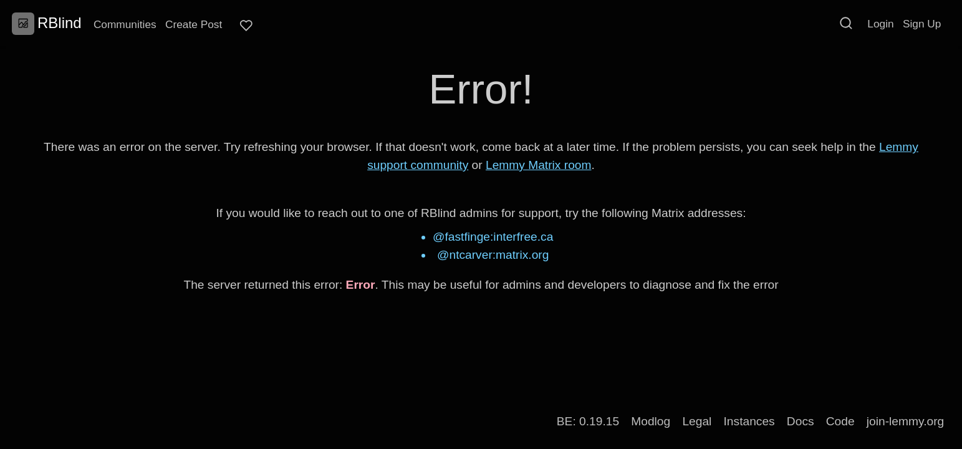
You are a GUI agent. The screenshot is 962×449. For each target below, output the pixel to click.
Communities (125, 24)
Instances (749, 421)
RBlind (47, 23)
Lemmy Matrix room (539, 164)
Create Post (193, 24)
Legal (696, 421)
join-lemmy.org (905, 421)
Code (840, 421)
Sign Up (922, 23)
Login (880, 23)
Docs (800, 421)
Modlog (650, 421)
